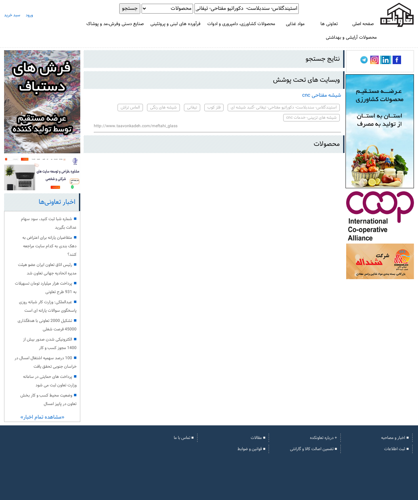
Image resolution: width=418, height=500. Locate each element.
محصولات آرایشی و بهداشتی (351, 37)
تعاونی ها (329, 24)
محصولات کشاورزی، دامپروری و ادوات (241, 24)
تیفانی (192, 107)
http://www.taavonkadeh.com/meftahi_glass (135, 126)
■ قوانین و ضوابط (251, 449)
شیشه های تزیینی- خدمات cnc (311, 117)
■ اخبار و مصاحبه (395, 438)
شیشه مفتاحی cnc (321, 95)
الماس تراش (130, 107)
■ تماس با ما (184, 438)
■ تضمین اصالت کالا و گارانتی (313, 449)
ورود (29, 15)
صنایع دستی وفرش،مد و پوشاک (115, 24)
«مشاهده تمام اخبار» (42, 417)
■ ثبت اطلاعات (396, 449)
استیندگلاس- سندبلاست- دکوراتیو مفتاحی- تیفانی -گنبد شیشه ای (284, 107)
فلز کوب (214, 107)
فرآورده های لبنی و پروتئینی (175, 24)
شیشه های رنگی (163, 107)
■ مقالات (258, 438)
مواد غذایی (295, 24)
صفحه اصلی (363, 24)
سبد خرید (12, 15)
